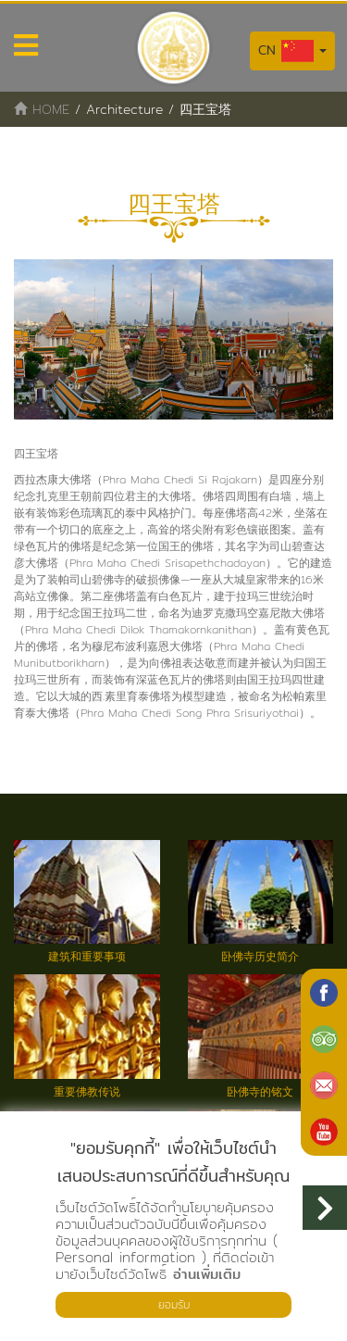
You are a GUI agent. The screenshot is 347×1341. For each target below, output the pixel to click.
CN (292, 51)
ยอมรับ (174, 1304)
